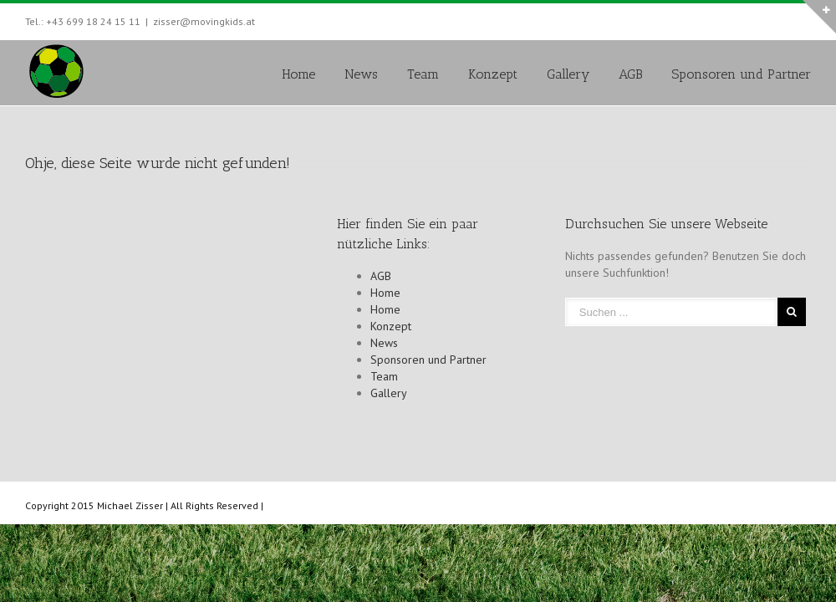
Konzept (492, 74)
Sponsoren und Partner (741, 74)
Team (423, 74)
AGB (630, 74)
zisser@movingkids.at (204, 21)
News (361, 74)
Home (298, 74)
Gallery (568, 74)
